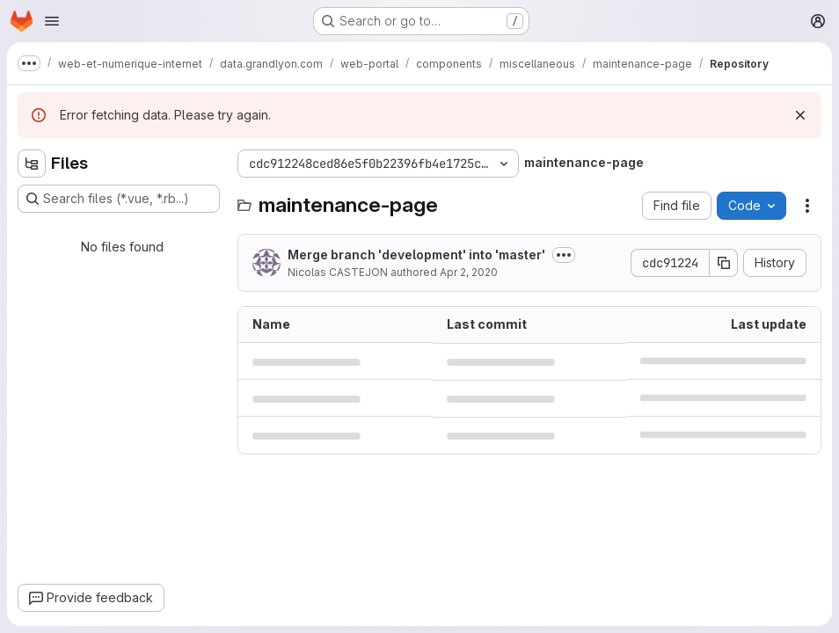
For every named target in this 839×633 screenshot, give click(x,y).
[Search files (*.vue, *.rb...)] (119, 199)
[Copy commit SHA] (724, 263)
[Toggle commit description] (563, 255)
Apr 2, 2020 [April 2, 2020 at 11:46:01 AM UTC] (469, 272)
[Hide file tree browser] (32, 163)
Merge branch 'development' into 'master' (416, 254)
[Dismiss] (800, 115)
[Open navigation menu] (52, 21)
